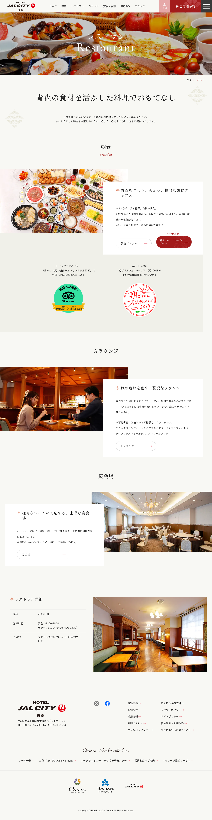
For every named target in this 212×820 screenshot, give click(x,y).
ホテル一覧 (25, 760)
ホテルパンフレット (139, 730)
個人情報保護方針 (171, 703)
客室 (63, 6)
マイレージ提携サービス (176, 760)
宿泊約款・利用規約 (172, 723)
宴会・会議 (109, 6)
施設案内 (133, 703)
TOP (189, 80)
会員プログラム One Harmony (56, 760)
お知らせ (133, 710)
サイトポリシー (170, 716)
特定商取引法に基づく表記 (176, 730)
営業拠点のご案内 (144, 760)
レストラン (77, 6)
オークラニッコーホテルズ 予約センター (104, 760)
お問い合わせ (135, 723)
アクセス (140, 6)
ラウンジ (93, 6)
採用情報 (133, 716)
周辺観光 (125, 6)
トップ (53, 6)
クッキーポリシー (171, 710)
